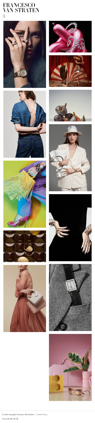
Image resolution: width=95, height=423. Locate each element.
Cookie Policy (42, 414)
